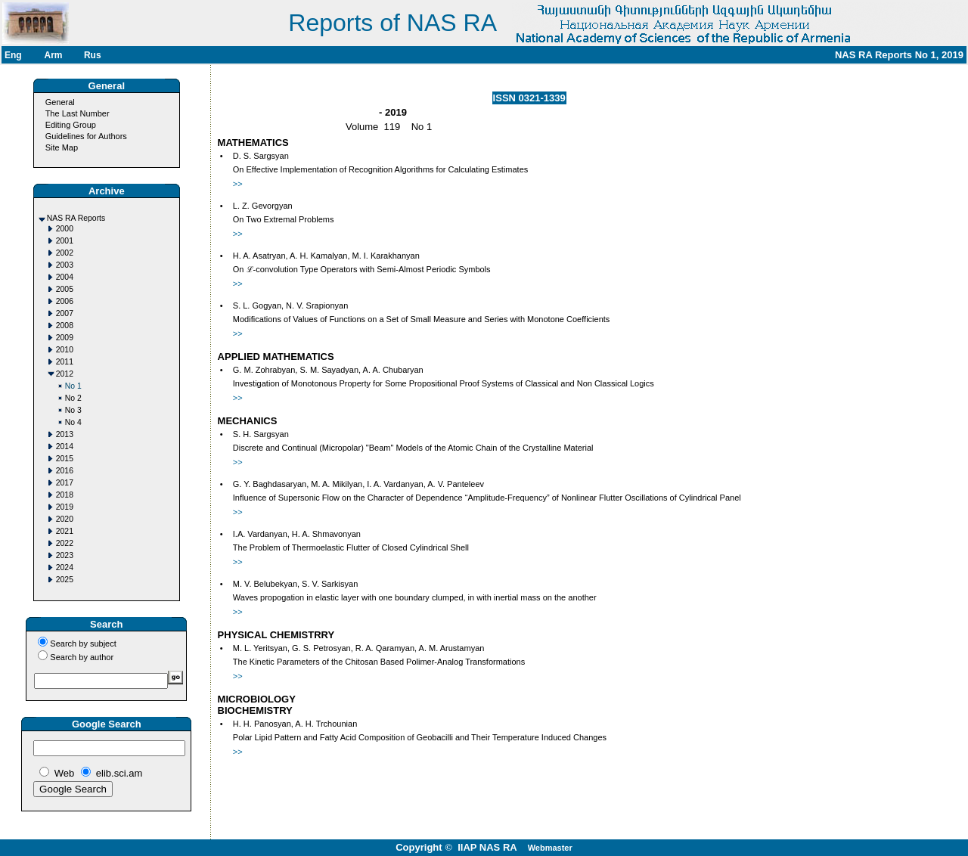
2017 (64, 483)
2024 (64, 567)
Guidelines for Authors (86, 136)
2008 (64, 325)
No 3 (73, 410)
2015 (64, 458)
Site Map (61, 147)
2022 (64, 543)
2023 (64, 555)
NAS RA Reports (76, 218)
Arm (53, 55)
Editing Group (70, 124)
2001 (64, 241)
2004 (64, 277)
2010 (64, 350)
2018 (64, 495)
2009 (64, 337)
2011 (64, 362)
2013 (64, 434)
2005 (64, 289)
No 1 (73, 386)
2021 (64, 531)
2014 (64, 446)
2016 (64, 471)
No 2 (73, 398)
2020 (64, 519)
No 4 (73, 422)
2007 (64, 313)
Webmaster (550, 847)
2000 (64, 229)
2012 (64, 374)
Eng (13, 55)
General (60, 102)
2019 (64, 507)
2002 (64, 253)
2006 (64, 301)
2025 (64, 579)
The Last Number (77, 113)
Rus (92, 55)
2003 (64, 265)
